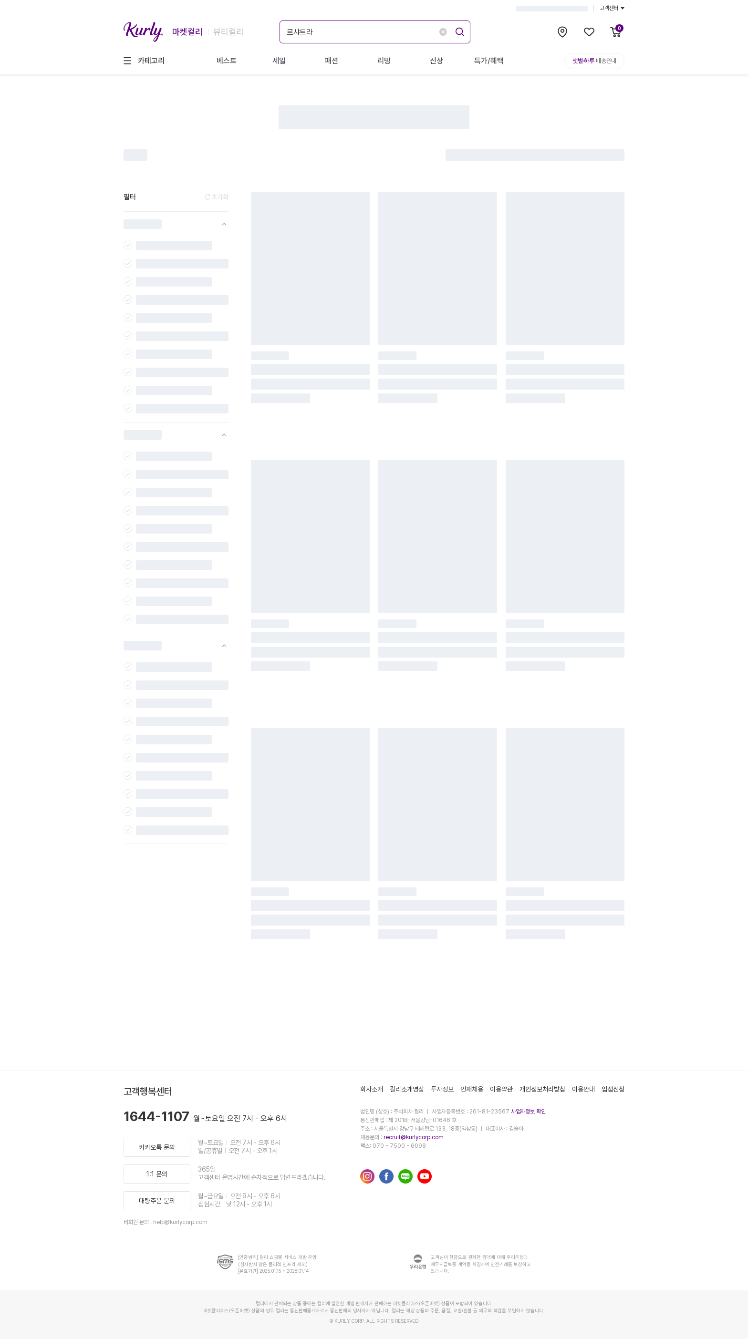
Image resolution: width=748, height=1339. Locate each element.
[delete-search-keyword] (443, 32)
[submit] (458, 30)
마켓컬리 (187, 32)
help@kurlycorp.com (180, 1222)
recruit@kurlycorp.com (414, 1137)
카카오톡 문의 (157, 1147)
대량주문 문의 (157, 1201)
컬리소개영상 (407, 1089)
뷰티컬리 (228, 32)
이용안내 (583, 1089)
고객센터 (612, 8)
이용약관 (501, 1089)
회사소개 (371, 1089)
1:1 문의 (156, 1174)
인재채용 (471, 1089)
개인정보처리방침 (542, 1089)
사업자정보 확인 (528, 1111)
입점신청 (613, 1089)
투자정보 (442, 1089)
